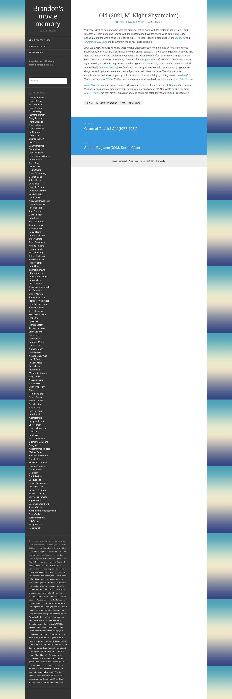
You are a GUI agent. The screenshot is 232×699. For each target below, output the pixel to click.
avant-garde (57, 559)
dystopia (49, 603)
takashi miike (52, 631)
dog (56, 603)
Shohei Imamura (37, 270)
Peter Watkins (35, 507)
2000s (31, 545)
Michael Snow (35, 452)
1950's (63, 548)
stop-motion (39, 565)
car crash (52, 665)
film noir (58, 652)
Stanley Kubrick (36, 307)
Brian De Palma (36, 187)
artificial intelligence (50, 621)
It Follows (180, 37)
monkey (32, 641)
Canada (36, 583)
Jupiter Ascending (107, 67)
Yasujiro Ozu (35, 383)
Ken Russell (34, 435)
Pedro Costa (35, 170)
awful (31, 579)
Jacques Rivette (36, 421)
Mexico (58, 576)
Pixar (31, 390)
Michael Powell (36, 400)
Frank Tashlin (35, 476)
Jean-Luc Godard (37, 235)
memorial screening (36, 610)
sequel (45, 552)
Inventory (59, 655)
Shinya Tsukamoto (38, 497)
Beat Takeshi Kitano (38, 304)
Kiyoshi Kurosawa (37, 314)
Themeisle (160, 161)
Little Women (185, 79)
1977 (41, 596)
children (44, 569)
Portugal (59, 600)
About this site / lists (39, 40)
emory (47, 589)
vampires (50, 569)
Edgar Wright (35, 528)
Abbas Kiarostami (37, 297)
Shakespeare (52, 638)
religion (32, 572)
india (42, 607)
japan (31, 552)
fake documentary (58, 634)
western (32, 565)
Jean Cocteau (35, 159)
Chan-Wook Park (37, 387)
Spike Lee (33, 321)
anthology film (42, 586)
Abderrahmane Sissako (40, 449)
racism (63, 576)
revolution (52, 600)
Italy (35, 559)
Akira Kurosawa (36, 311)
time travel (33, 586)
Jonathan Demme (37, 190)
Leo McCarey (35, 359)
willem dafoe (33, 621)
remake (63, 569)
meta (64, 610)
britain (39, 555)
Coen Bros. (34, 163)
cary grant (63, 645)
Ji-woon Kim (35, 280)
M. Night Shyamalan (106, 103)
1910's (60, 624)
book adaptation (48, 596)
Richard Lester (36, 325)
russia (38, 569)
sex (34, 576)
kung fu (43, 593)
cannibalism (62, 607)
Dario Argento (35, 108)
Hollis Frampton (36, 221)
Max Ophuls (34, 376)
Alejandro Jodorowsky (39, 287)
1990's (31, 548)
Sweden (63, 614)
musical (63, 552)
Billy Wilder (34, 521)
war (60, 583)
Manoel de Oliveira (38, 373)
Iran (37, 596)
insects (58, 648)
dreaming (61, 603)
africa (31, 559)
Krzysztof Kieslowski (39, 301)
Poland (37, 655)
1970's (63, 545)
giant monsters (40, 641)
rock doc (63, 562)
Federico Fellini (36, 208)
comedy (48, 576)
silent (50, 559)
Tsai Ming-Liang (36, 486)
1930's (56, 552)
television (32, 555)
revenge (46, 562)
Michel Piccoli (55, 658)
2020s (63, 541)
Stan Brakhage (36, 125)
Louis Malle (34, 345)
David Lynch (34, 335)
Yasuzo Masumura (38, 356)
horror (36, 545)
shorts (41, 545)
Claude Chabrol (36, 149)
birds (57, 555)
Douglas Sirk (35, 445)
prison (42, 579)
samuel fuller (40, 603)
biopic (31, 672)
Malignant (174, 85)
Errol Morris (34, 366)
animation (38, 548)
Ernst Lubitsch (36, 332)
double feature (53, 583)
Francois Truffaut (37, 493)
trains (60, 572)
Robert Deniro (34, 658)
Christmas (33, 614)
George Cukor (35, 177)
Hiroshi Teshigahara (38, 483)
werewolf (35, 669)
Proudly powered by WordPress (125, 161)
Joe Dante (34, 184)
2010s (58, 541)
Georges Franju (36, 225)
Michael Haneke (36, 246)
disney (31, 593)
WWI (56, 624)
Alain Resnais (35, 418)
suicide (64, 559)
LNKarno (37, 579)
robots (31, 583)
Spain (64, 583)
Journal (32, 631)
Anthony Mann (36, 349)
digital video (51, 593)
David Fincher (35, 215)
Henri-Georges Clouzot (40, 156)
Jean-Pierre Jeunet (38, 276)
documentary (49, 545)
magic (37, 589)
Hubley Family (35, 263)
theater (50, 586)
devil (56, 607)
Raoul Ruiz (34, 431)
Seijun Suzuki (35, 469)
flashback (51, 648)
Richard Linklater (37, 328)
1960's (45, 548)
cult (53, 603)
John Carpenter (36, 146)
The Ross (58, 672)
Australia (40, 600)
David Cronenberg (37, 173)
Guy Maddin (34, 338)
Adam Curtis (35, 180)
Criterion (57, 548)
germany (40, 562)
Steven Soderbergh (38, 455)
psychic (60, 631)
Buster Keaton (36, 294)
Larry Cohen (35, 166)
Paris (40, 638)
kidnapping (43, 572)
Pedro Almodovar (37, 97)
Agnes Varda (35, 500)
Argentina (60, 617)
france (50, 548)
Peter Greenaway (37, 242)
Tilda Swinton (51, 617)
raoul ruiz (58, 596)
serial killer (33, 638)
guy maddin (55, 645)
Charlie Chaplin (36, 152)
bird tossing (59, 683)
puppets (60, 638)
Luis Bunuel (34, 135)
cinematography (40, 631)
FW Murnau (34, 369)
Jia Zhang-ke (35, 283)
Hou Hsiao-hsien (36, 259)
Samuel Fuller (35, 228)
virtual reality (34, 676)
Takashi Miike (35, 363)
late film (48, 634)
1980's (57, 545)
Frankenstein (50, 672)
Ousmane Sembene (38, 442)
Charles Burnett (36, 139)
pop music (59, 579)
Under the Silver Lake (95, 41)
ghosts (39, 559)
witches (52, 589)
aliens (52, 562)
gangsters (43, 583)
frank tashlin (41, 683)
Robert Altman (36, 101)
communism (37, 679)
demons (37, 593)
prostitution (46, 645)
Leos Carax (34, 142)
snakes (53, 676)
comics (55, 572)
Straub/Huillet (35, 459)
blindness (37, 627)
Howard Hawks (36, 249)
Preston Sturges (37, 466)
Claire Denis (34, 197)
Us (168, 37)
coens (49, 683)
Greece (45, 679)
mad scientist (49, 610)
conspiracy (38, 645)
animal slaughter (44, 624)
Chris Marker (35, 352)
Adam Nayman (91, 85)
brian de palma (39, 672)
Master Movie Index (38, 46)
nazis (53, 576)
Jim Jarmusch (36, 273)
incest (63, 648)
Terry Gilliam (35, 232)
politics (57, 562)
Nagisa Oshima (36, 380)
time (52, 624)
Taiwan (43, 652)
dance (50, 572)
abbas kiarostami (41, 662)
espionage (58, 610)
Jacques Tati (35, 480)
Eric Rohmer (35, 425)
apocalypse (57, 565)
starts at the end (48, 627)
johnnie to (42, 617)
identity (52, 555)
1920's (45, 559)
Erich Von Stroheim (38, 462)
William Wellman (37, 517)
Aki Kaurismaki (36, 290)
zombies (32, 569)
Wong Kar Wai (35, 524)
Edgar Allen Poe (45, 655)
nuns (53, 683)
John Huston (35, 266)
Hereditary (181, 75)
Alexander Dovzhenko (39, 201)
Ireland (50, 669)
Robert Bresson (36, 128)
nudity (31, 645)
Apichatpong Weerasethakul (42, 511)
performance (58, 669)
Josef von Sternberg (39, 504)
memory (56, 586)
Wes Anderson (36, 104)
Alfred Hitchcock (37, 256)
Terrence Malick (36, 342)
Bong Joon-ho (36, 118)
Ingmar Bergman (37, 115)
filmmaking (38, 552)
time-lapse (134, 103)
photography (60, 589)
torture (31, 627)
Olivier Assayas (36, 111)
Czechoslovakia (34, 652)
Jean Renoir (35, 414)
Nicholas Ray (35, 404)
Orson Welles (35, 514)
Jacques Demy (36, 194)
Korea (42, 589)
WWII (37, 572)
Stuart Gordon (36, 239)
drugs (46, 565)
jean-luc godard (34, 607)
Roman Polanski (36, 394)
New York (32, 562)
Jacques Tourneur (37, 490)
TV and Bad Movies (38, 53)
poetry (46, 600)
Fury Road (147, 59)
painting (57, 569)
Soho (109, 79)
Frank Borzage (36, 122)
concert (42, 634)
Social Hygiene (92, 93)
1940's (51, 552)
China (51, 565)
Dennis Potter (35, 397)
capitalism (50, 652)
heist (54, 655)
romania (47, 658)
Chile (41, 658)
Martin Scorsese (37, 438)
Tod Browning (35, 132)
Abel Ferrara (35, 211)
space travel (40, 576)
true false (45, 555)
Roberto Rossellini (37, 428)
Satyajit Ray (34, 407)
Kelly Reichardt (36, 411)
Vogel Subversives (42, 665)
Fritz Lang (33, 318)
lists (61, 555)
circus (44, 638)
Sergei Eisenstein (37, 204)
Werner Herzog (36, 252)
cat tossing (50, 641)
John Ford (34, 218)
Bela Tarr (33, 473)
